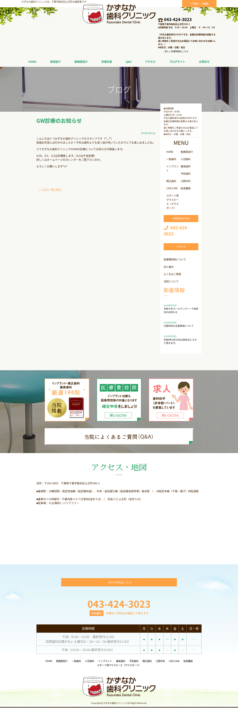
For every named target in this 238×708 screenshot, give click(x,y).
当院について (171, 280)
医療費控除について (175, 258)
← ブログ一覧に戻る (50, 189)
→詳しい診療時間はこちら (175, 51)
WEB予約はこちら (120, 584)
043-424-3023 (178, 19)
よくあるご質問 (173, 273)
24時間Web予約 (181, 217)
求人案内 (169, 265)
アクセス (181, 245)
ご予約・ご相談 (199, 4)
